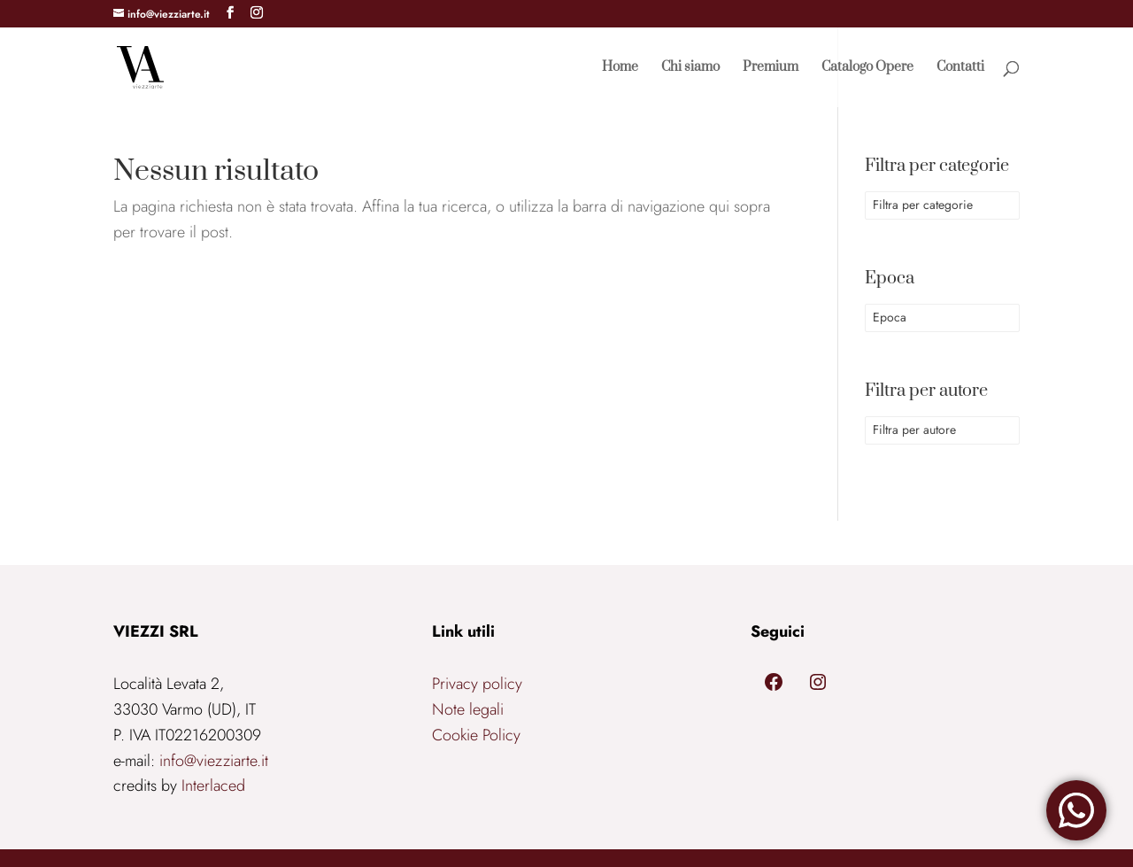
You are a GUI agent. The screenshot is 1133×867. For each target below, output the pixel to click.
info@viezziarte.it (213, 760)
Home (620, 68)
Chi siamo (690, 68)
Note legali (468, 709)
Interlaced (213, 785)
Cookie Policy (476, 735)
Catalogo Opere (867, 68)
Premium (770, 68)
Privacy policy (477, 683)
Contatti (960, 68)
